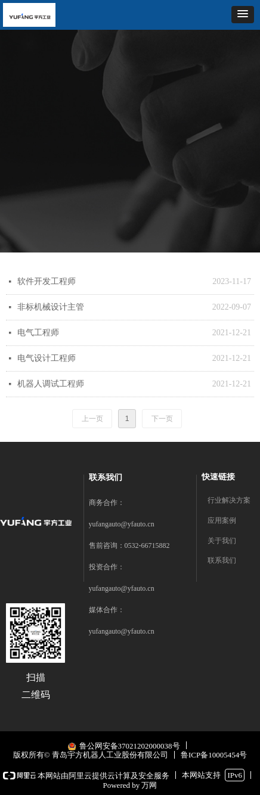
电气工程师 (38, 332)
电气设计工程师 (46, 358)
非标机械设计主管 (50, 307)
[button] (242, 14)
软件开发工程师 (46, 281)
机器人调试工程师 (50, 383)
